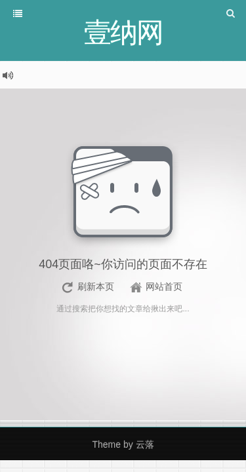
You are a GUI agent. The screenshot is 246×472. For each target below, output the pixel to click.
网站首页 (164, 286)
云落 (145, 444)
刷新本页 (95, 286)
